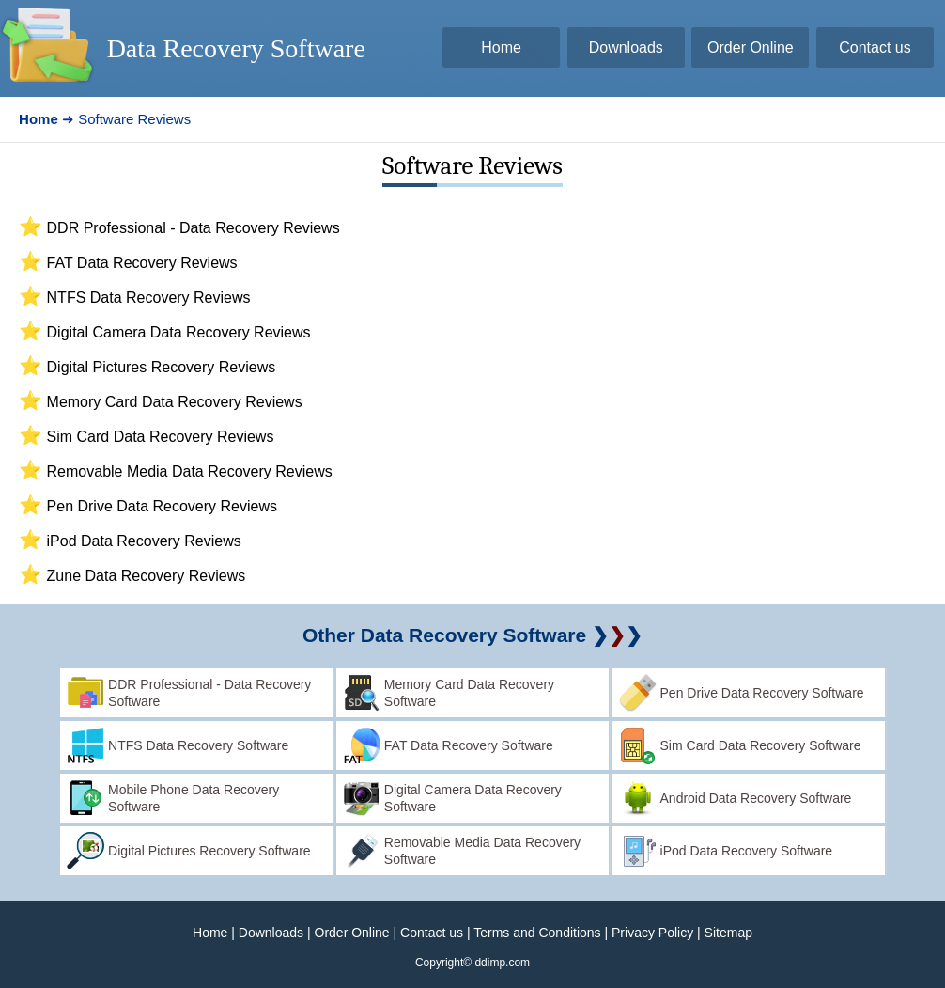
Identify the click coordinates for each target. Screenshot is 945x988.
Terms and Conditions (536, 932)
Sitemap (728, 932)
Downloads (271, 932)
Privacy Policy (652, 932)
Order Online (352, 932)
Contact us (431, 932)
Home (210, 932)
